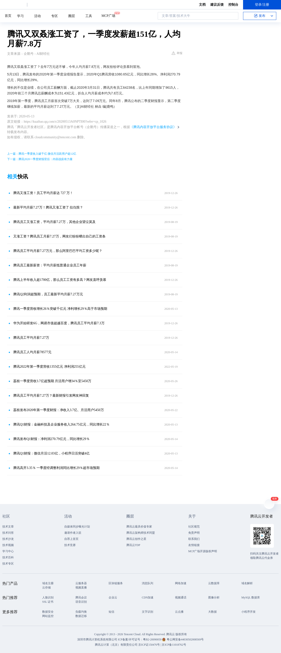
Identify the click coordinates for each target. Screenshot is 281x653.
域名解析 (247, 583)
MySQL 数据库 (250, 597)
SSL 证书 (47, 601)
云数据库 (214, 583)
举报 (177, 53)
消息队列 (147, 583)
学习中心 (8, 551)
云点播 (179, 611)
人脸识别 (48, 597)
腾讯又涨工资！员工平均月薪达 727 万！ (43, 193)
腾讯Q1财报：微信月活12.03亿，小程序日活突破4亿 (51, 453)
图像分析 (214, 597)
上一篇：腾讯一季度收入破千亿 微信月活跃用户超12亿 (41, 153)
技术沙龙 (8, 539)
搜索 (233, 16)
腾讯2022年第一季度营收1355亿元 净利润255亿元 (49, 366)
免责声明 (194, 532)
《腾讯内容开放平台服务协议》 (153, 127)
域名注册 (48, 583)
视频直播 (81, 587)
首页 (8, 16)
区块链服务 (116, 583)
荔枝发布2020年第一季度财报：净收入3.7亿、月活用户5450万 (58, 410)
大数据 (212, 611)
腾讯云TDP (133, 545)
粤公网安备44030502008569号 (185, 639)
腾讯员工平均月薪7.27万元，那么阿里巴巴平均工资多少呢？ (57, 251)
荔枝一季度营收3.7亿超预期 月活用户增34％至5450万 (52, 381)
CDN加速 (147, 597)
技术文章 (8, 526)
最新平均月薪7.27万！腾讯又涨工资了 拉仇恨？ (48, 207)
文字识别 (147, 611)
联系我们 (194, 539)
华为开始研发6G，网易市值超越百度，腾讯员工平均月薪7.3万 (59, 323)
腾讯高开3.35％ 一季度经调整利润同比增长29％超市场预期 (56, 468)
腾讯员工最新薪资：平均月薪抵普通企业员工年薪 (49, 265)
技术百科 (8, 557)
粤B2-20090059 (152, 639)
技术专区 (8, 563)
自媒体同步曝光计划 (77, 526)
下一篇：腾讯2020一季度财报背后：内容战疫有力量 (40, 159)
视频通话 (180, 597)
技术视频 (8, 545)
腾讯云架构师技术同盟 (140, 532)
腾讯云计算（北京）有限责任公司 (116, 644)
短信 (111, 611)
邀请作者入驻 (72, 532)
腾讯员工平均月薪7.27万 (31, 337)
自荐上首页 (71, 539)
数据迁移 (81, 616)
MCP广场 (108, 15)
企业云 (113, 597)
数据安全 (48, 611)
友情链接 (194, 545)
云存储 (46, 587)
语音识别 (81, 601)
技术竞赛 (70, 545)
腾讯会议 (81, 597)
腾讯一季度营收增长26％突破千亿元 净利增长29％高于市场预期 (60, 308)
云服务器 (81, 583)
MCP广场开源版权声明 (202, 551)
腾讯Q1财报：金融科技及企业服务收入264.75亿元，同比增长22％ (61, 424)
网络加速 (180, 583)
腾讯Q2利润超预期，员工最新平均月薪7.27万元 (48, 294)
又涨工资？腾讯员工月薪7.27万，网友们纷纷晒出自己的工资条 (59, 236)
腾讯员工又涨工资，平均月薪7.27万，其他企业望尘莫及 (54, 222)
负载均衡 (81, 611)
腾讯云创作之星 (136, 539)
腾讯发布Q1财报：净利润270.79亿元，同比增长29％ (51, 439)
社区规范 (194, 526)
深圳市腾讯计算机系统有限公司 (97, 639)
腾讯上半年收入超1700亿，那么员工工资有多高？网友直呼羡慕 (59, 280)
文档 (202, 4)
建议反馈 (217, 4)
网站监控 (48, 616)
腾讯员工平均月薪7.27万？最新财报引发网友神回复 (51, 395)
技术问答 (8, 532)
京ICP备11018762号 (174, 644)
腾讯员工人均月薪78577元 (32, 352)
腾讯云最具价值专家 (139, 526)
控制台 (233, 4)
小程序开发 (248, 611)
